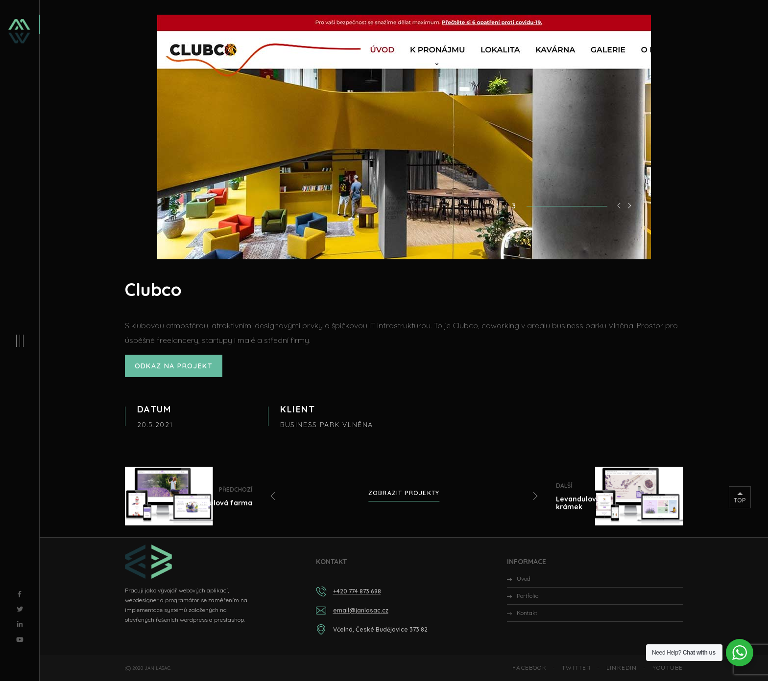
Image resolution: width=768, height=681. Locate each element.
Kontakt (527, 612)
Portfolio (527, 595)
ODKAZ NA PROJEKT (174, 366)
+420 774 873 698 (357, 591)
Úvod (523, 578)
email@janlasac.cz (360, 610)
